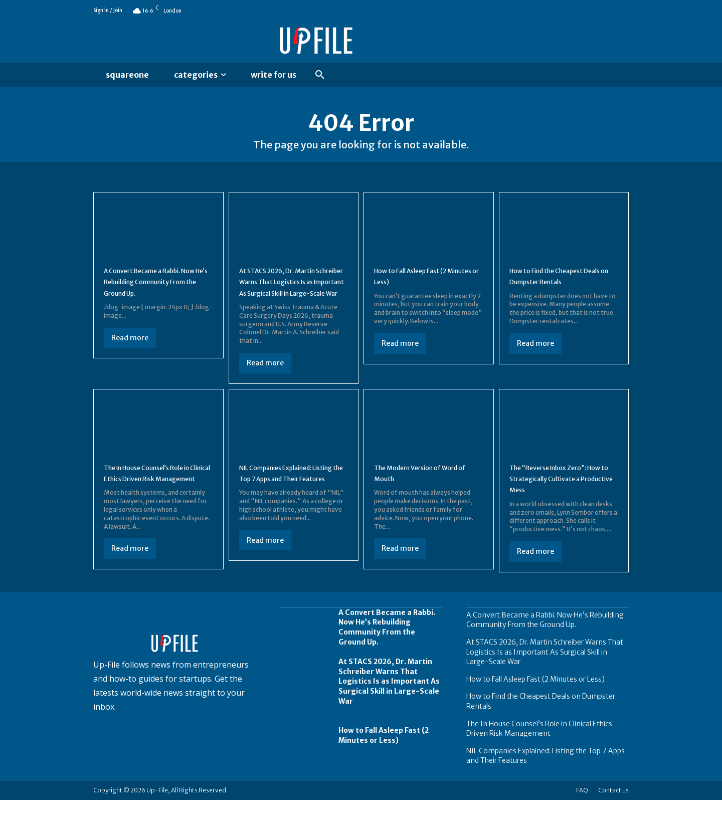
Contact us (613, 829)
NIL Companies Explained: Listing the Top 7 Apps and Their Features (288, 508)
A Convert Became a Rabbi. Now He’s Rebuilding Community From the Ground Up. (545, 658)
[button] (320, 75)
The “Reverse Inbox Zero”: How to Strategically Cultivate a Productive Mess (561, 508)
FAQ (582, 829)
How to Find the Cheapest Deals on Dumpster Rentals (559, 283)
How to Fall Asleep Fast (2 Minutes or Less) (421, 283)
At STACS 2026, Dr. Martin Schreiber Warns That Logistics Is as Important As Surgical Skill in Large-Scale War (291, 300)
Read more (129, 356)
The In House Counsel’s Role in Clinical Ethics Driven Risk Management (156, 508)
